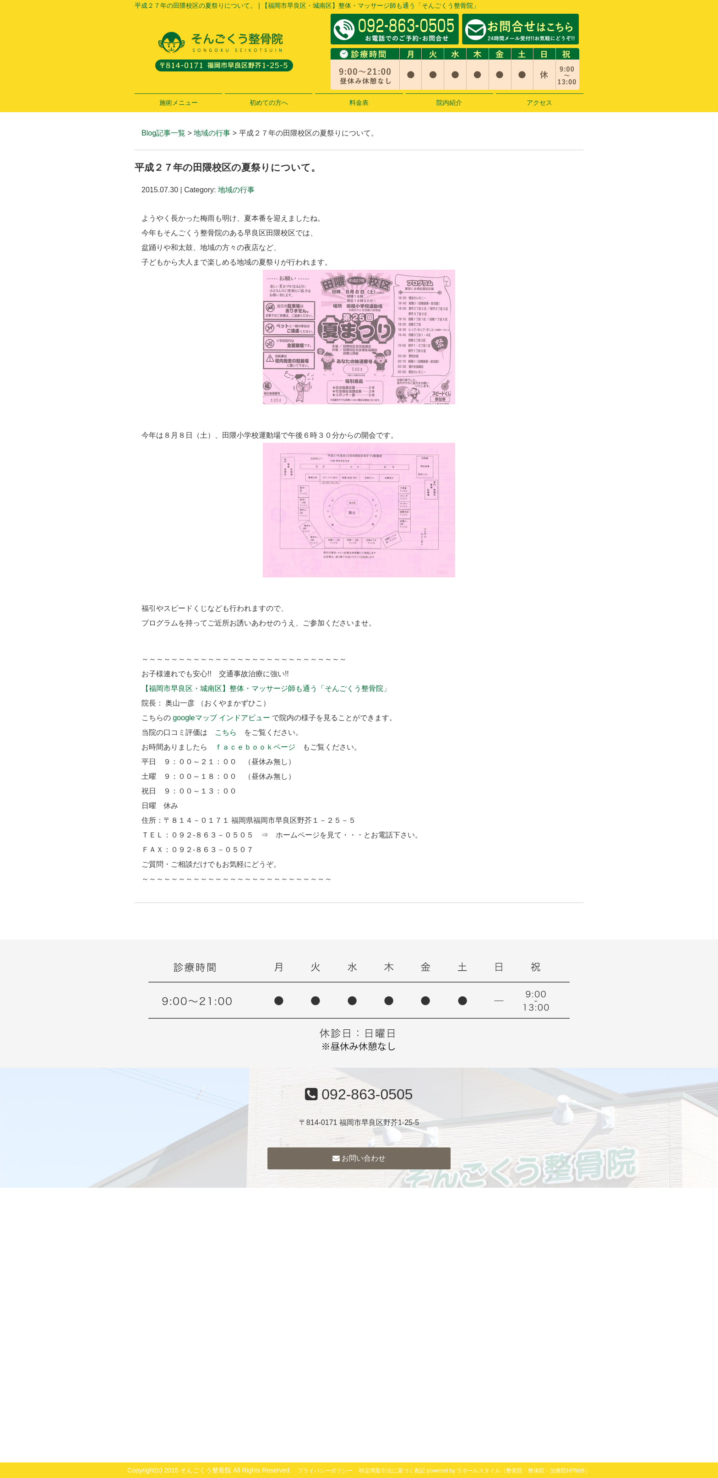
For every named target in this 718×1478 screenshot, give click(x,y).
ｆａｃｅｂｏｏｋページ (255, 747)
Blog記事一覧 (163, 133)
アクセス (539, 102)
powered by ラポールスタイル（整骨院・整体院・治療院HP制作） (509, 1470)
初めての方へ (269, 102)
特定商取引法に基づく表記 (392, 1470)
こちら (226, 732)
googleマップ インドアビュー (221, 718)
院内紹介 (449, 102)
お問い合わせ (359, 1158)
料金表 (359, 102)
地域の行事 (212, 133)
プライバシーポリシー (325, 1470)
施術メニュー (178, 102)
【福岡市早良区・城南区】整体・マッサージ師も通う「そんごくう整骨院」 (266, 688)
